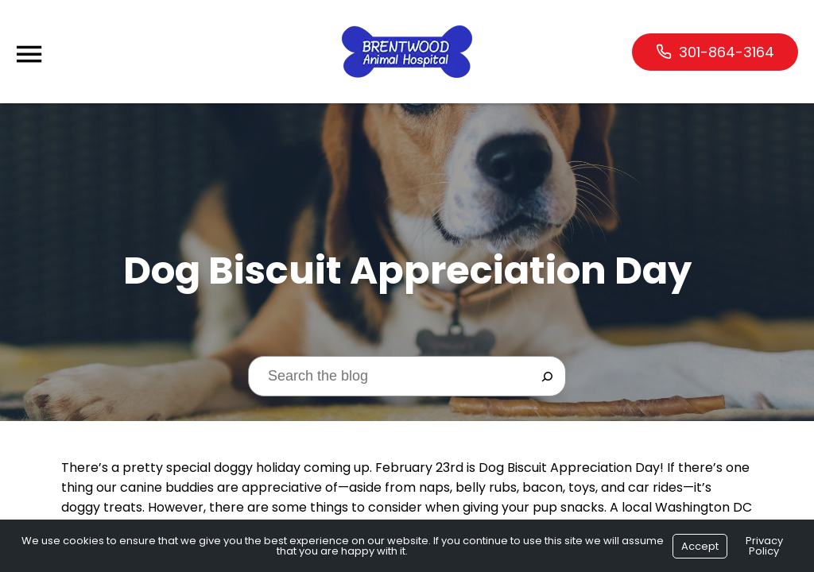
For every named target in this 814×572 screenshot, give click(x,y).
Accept (700, 546)
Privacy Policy (764, 545)
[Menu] (28, 54)
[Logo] (407, 51)
